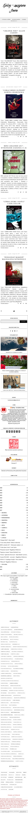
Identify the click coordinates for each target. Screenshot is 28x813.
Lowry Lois (3, 705)
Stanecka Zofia (15, 741)
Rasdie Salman (4, 729)
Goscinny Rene (16, 673)
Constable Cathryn (5, 656)
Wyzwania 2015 (18, 782)
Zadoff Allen (19, 761)
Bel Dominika (4, 639)
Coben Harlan (4, 654)
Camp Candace (4, 649)
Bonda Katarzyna (5, 644)
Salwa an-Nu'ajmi (5, 734)
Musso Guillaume (18, 714)
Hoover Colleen (17, 688)
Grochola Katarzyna (6, 678)
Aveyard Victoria (15, 632)
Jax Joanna (3, 690)
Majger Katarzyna (5, 707)
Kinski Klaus (20, 692)
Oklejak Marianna (14, 717)
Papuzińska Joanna (5, 724)
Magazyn (3, 779)
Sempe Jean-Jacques (16, 736)
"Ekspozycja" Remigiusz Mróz (14, 352)
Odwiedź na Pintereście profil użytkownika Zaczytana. (14, 470)
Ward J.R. (20, 753)
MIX (25, 777)
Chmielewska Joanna (16, 649)
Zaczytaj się (4, 789)
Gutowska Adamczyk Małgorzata (9, 680)
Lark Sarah (15, 700)
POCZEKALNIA (10, 779)
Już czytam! (4, 777)
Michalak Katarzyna (6, 710)
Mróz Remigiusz (15, 712)
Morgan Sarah (4, 712)
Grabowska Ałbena (5, 675)
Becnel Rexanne (13, 636)
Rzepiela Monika (17, 731)
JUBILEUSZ (18, 774)
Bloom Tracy (13, 641)
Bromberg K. (15, 644)
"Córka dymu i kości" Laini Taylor (14, 202)
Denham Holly (14, 661)
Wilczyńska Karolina (17, 758)
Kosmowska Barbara (6, 697)
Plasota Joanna (17, 727)
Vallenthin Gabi (5, 751)
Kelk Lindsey (11, 692)
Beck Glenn (3, 636)
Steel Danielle (4, 744)
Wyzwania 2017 (13, 784)
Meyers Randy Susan (18, 707)
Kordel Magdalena (5, 695)
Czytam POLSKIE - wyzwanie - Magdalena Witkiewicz (13, 557)
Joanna (24, 19)
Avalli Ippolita (4, 632)
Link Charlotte (14, 702)
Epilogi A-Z (11, 774)
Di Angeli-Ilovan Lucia (6, 663)
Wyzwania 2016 (4, 784)
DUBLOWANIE (4, 774)
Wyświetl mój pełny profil (14, 423)
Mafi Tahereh (12, 705)
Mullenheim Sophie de (6, 714)
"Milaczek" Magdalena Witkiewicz (8, 562)
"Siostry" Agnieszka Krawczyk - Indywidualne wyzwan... (14, 554)
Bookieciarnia (16, 19)
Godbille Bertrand (5, 673)
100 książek (11, 772)
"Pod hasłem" (4, 772)
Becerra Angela (18, 634)
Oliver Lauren (16, 719)
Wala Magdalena (16, 751)
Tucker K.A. (12, 748)
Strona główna (6, 19)
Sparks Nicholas (5, 741)
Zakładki (11, 789)
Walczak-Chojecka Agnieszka (8, 753)
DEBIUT (25, 772)
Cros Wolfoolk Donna (6, 658)
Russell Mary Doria (6, 731)
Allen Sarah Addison (6, 629)
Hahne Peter (4, 683)
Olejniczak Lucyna (5, 719)
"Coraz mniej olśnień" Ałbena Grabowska (14, 91)
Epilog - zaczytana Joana (14, 8)
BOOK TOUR (18, 772)
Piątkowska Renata (5, 727)
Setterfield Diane (5, 739)
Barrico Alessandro (6, 634)
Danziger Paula (5, 661)
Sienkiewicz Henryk (17, 739)
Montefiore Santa (18, 710)
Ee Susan (3, 666)
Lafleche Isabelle (5, 700)
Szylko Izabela (14, 746)
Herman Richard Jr (15, 685)
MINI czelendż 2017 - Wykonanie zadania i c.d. (14, 147)
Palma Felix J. (17, 722)
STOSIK (2, 782)
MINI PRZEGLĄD (18, 777)
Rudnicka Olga (14, 729)
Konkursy (10, 777)
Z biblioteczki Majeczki (6, 787)
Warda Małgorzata (5, 756)
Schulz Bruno (15, 734)
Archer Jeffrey (18, 629)
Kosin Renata (16, 695)
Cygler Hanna (18, 658)
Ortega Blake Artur (6, 722)
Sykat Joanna (4, 746)
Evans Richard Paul (5, 668)
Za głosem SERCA (18, 787)
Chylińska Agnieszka (17, 651)
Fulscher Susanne (17, 668)
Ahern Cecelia (4, 627)
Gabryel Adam (4, 671)
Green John (16, 675)
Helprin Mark (4, 685)
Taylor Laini (4, 748)
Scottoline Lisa (5, 736)
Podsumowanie (18, 779)
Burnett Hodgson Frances (19, 646)
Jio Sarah (3, 692)
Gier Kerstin (14, 671)
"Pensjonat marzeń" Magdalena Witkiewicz (14, 258)
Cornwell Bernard (18, 656)
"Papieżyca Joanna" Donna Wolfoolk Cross (10, 552)
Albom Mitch (14, 627)
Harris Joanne (13, 683)
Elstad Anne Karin (12, 666)
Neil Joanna (4, 717)
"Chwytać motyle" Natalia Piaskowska (14, 390)
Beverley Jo (4, 641)
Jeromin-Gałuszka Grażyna (16, 690)
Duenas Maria (18, 663)
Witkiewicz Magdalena (6, 761)
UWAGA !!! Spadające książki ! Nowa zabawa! (11, 559)
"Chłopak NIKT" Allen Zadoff (14, 32)
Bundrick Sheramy (5, 646)
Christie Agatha (5, 651)
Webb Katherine (17, 756)
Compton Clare (14, 654)
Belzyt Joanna (13, 639)
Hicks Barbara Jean (5, 688)
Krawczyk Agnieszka (19, 697)
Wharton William (5, 758)
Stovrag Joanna (15, 744)
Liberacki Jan (4, 702)
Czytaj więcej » (5, 77)
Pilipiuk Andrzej (17, 724)
